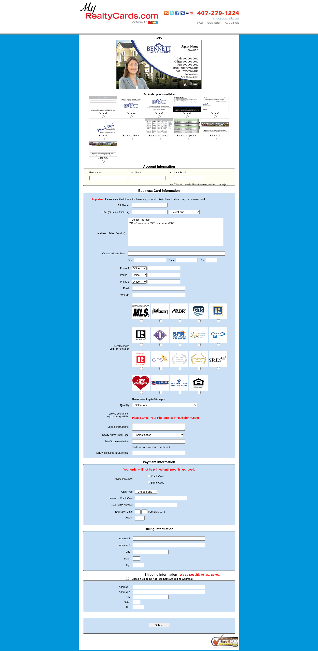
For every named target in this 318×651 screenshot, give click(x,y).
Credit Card (157, 477)
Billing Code (157, 484)
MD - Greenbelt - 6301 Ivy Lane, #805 (175, 223)
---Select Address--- (175, 220)
